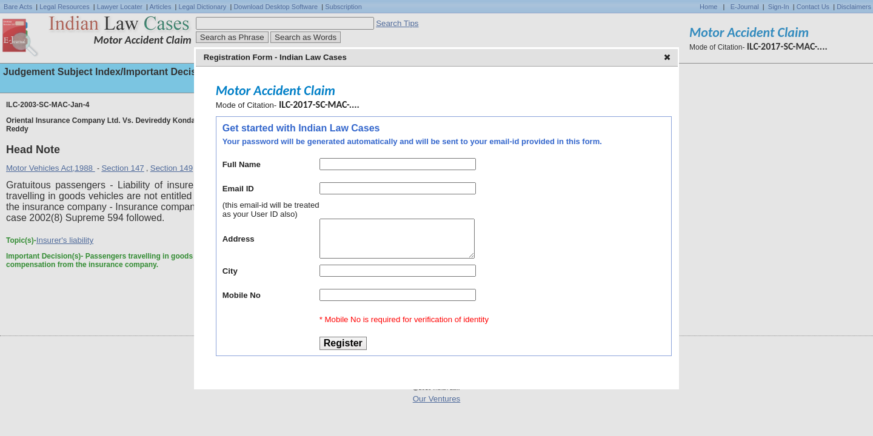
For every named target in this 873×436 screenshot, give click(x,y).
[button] (668, 58)
